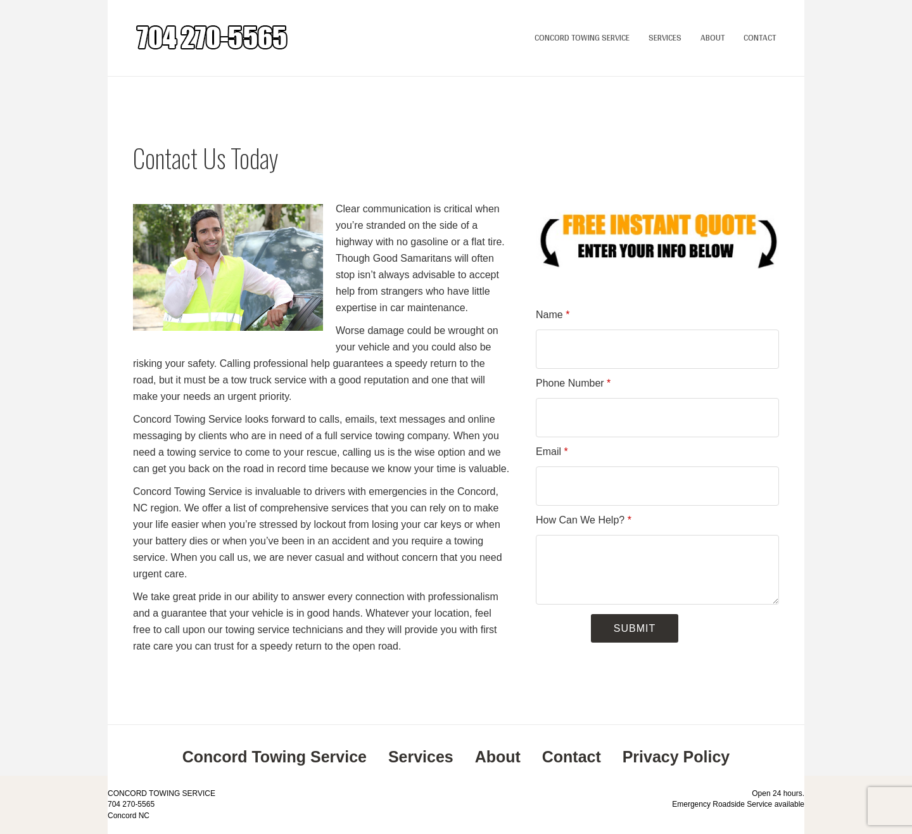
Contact (760, 37)
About (712, 37)
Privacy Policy (676, 757)
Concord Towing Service (582, 37)
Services (665, 37)
